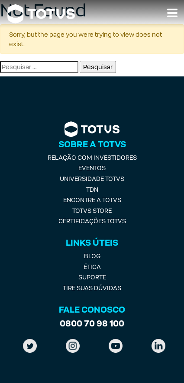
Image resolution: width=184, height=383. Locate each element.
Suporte (92, 277)
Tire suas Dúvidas (92, 287)
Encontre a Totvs (92, 199)
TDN (92, 189)
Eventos (92, 167)
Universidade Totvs (92, 178)
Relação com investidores (92, 157)
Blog (92, 256)
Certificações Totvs (92, 221)
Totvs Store (92, 210)
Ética (92, 266)
